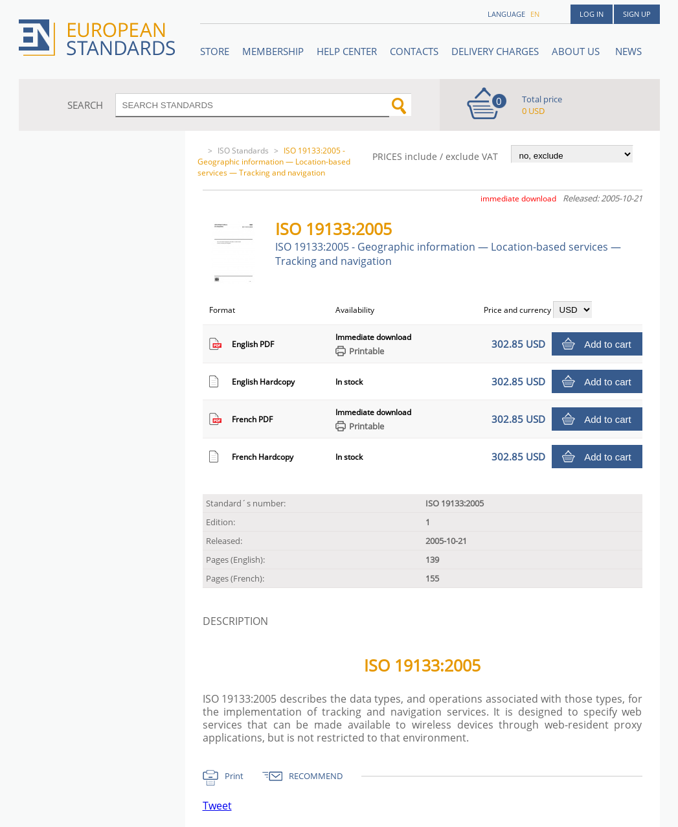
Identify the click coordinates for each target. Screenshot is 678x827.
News (628, 51)
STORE (214, 51)
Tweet (217, 806)
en (534, 14)
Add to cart (607, 344)
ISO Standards (243, 150)
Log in (592, 14)
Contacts (414, 51)
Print (234, 776)
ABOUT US (577, 51)
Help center (347, 51)
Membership (273, 51)
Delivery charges (495, 51)
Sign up (637, 14)
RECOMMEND (316, 776)
